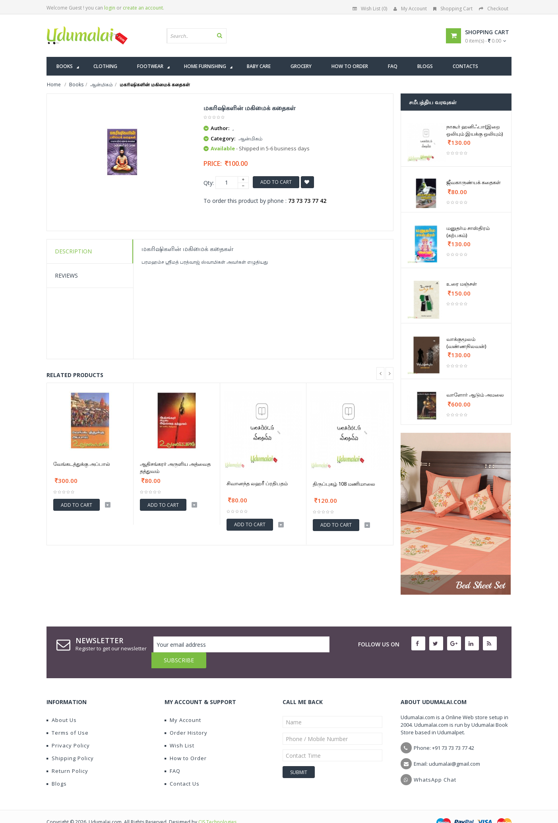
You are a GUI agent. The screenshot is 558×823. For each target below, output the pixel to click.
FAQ (172, 755)
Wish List (179, 729)
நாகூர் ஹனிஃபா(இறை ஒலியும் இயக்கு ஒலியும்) (474, 130)
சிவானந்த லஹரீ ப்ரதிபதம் (257, 483)
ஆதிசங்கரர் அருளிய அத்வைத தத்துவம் (175, 467)
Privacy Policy (68, 729)
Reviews (66, 275)
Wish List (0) (370, 8)
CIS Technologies (217, 806)
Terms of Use (67, 716)
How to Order (186, 742)
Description (73, 251)
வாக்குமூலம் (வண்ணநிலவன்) (466, 342)
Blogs (56, 767)
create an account (143, 7)
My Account (410, 8)
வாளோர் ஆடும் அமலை (475, 394)
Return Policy (67, 755)
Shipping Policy (70, 742)
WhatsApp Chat (435, 763)
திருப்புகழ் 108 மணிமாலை (344, 483)
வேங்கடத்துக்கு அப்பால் (81, 463)
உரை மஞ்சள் (461, 283)
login (109, 7)
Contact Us (182, 767)
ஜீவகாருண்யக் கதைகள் (473, 182)
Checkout (493, 8)
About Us (61, 704)
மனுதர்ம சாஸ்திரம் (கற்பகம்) (468, 231)
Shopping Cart (453, 8)
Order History (186, 716)
